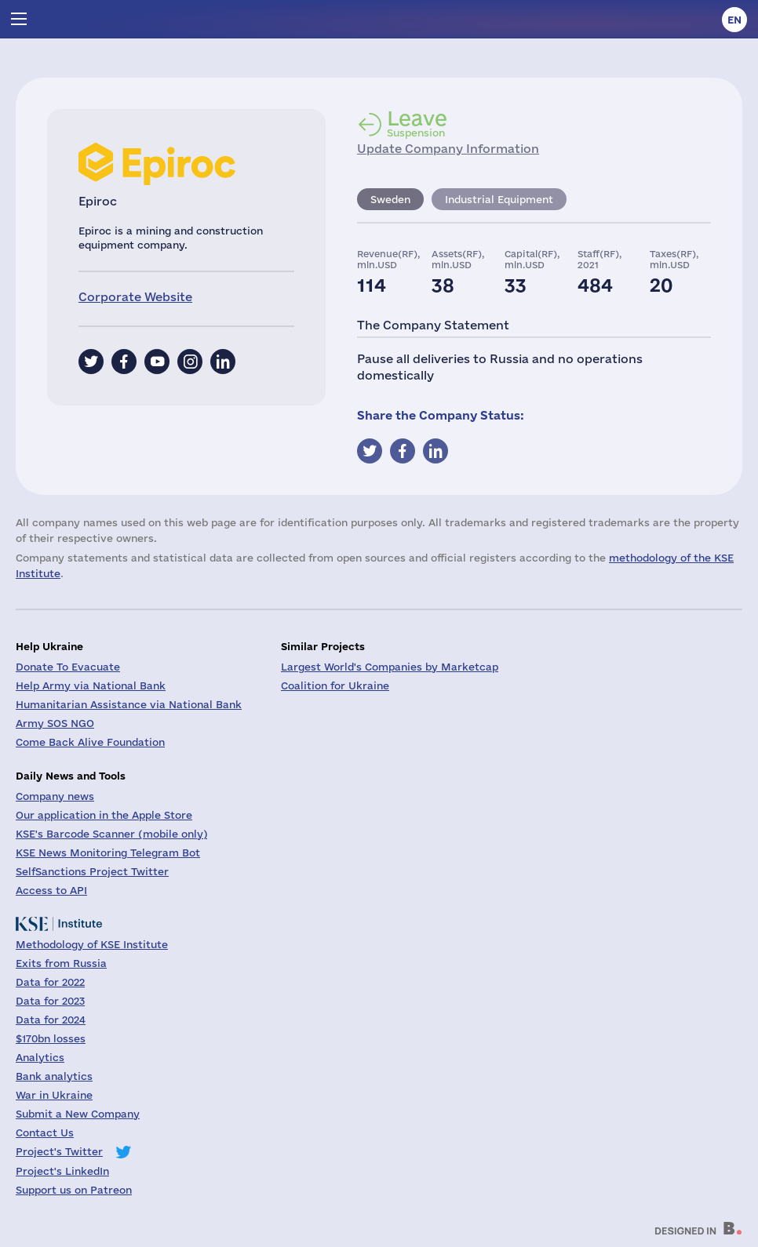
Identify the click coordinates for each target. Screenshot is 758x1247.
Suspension (417, 123)
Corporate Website (135, 297)
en (734, 19)
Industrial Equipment (499, 199)
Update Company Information (448, 148)
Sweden (390, 199)
